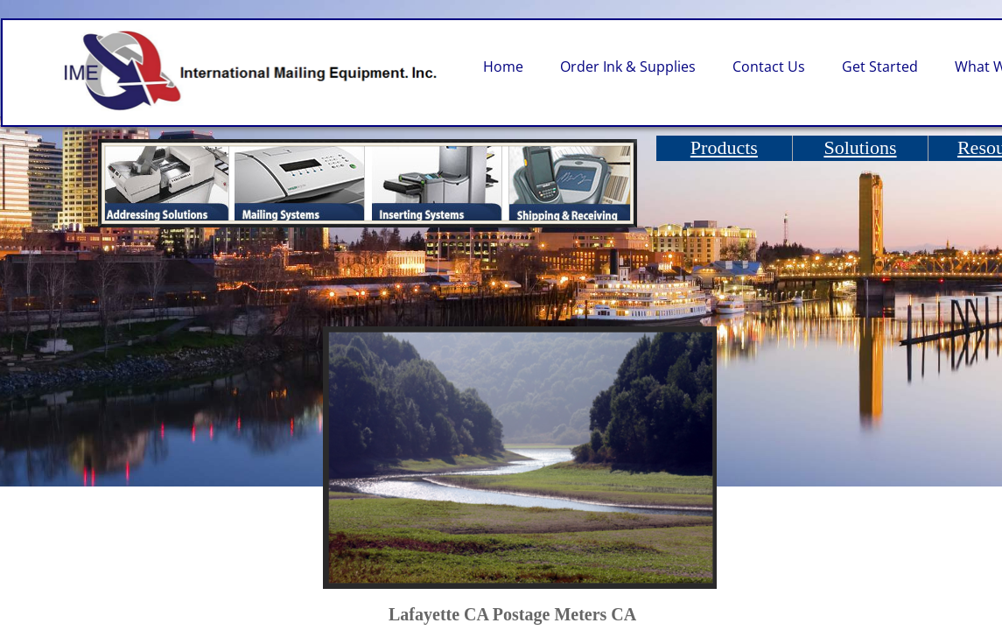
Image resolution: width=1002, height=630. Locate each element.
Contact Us (768, 66)
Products (724, 147)
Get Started (880, 66)
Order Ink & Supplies (628, 66)
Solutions (859, 147)
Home (503, 66)
